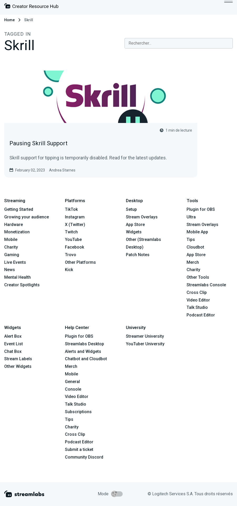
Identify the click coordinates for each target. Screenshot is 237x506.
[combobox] (179, 43)
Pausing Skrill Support (38, 143)
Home (9, 20)
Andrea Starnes (62, 170)
